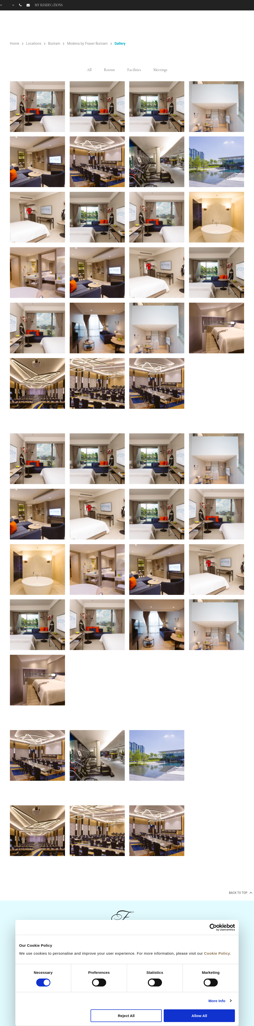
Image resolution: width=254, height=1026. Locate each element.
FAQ (221, 25)
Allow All (199, 1016)
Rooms (146, 25)
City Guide (239, 25)
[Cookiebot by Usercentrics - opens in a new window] (213, 927)
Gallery (205, 25)
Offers (165, 25)
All (89, 69)
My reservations (49, 5)
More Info (216, 1001)
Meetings (160, 69)
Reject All (126, 1016)
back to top (240, 892)
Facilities (183, 25)
